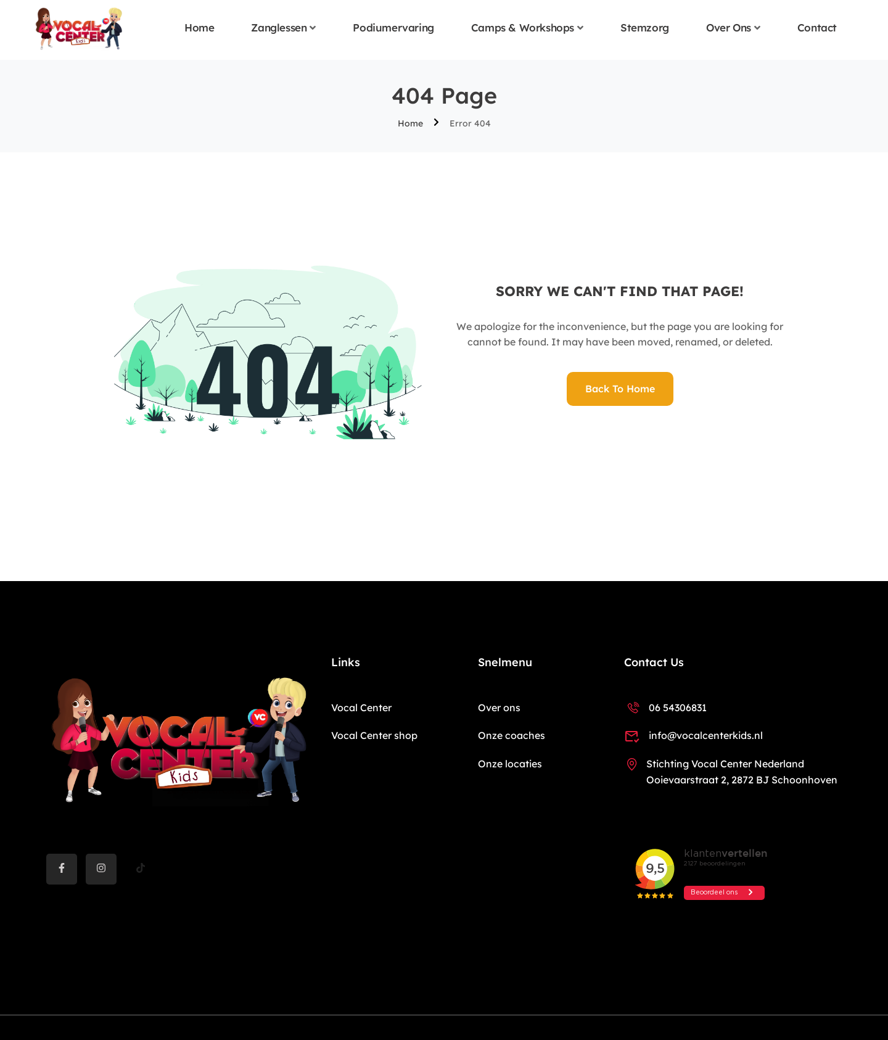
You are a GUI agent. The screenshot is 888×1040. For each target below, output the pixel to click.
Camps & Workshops (522, 28)
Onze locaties (510, 763)
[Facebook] (61, 869)
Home (199, 28)
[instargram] (101, 869)
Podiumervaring (393, 28)
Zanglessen (278, 28)
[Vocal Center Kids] (79, 29)
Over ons (728, 28)
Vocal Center (361, 707)
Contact (817, 28)
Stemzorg (644, 28)
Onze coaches (511, 735)
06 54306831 (665, 707)
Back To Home (620, 388)
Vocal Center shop (374, 735)
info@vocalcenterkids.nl (693, 735)
